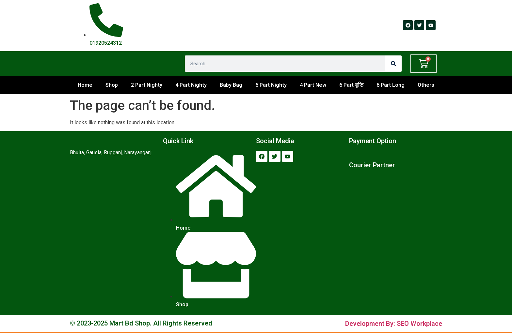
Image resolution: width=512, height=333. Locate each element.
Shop (111, 85)
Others (426, 85)
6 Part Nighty (271, 85)
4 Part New (313, 85)
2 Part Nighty (146, 85)
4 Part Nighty (191, 85)
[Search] (393, 63)
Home (85, 85)
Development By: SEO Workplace (393, 323)
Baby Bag (231, 85)
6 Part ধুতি (351, 85)
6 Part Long (390, 85)
